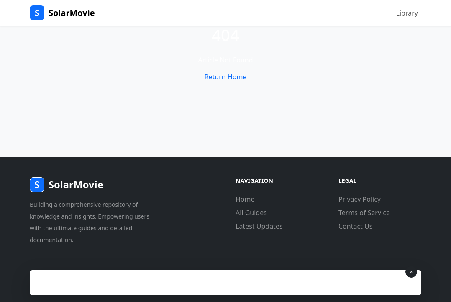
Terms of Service (364, 212)
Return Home (226, 76)
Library (407, 13)
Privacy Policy (359, 199)
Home (245, 199)
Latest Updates (259, 226)
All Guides (251, 212)
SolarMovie (62, 12)
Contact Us (355, 226)
